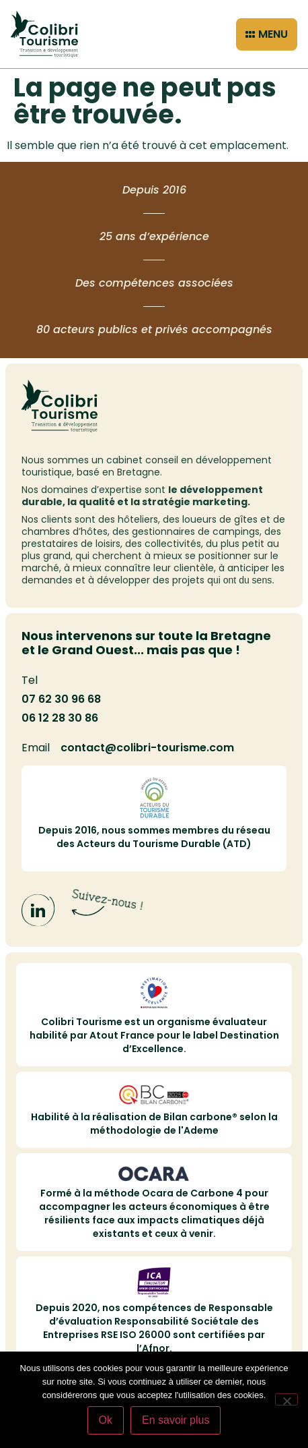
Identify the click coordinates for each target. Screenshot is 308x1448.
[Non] (286, 1399)
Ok (105, 1420)
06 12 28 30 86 (60, 718)
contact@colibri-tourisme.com (147, 747)
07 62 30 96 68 (61, 699)
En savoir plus (176, 1420)
